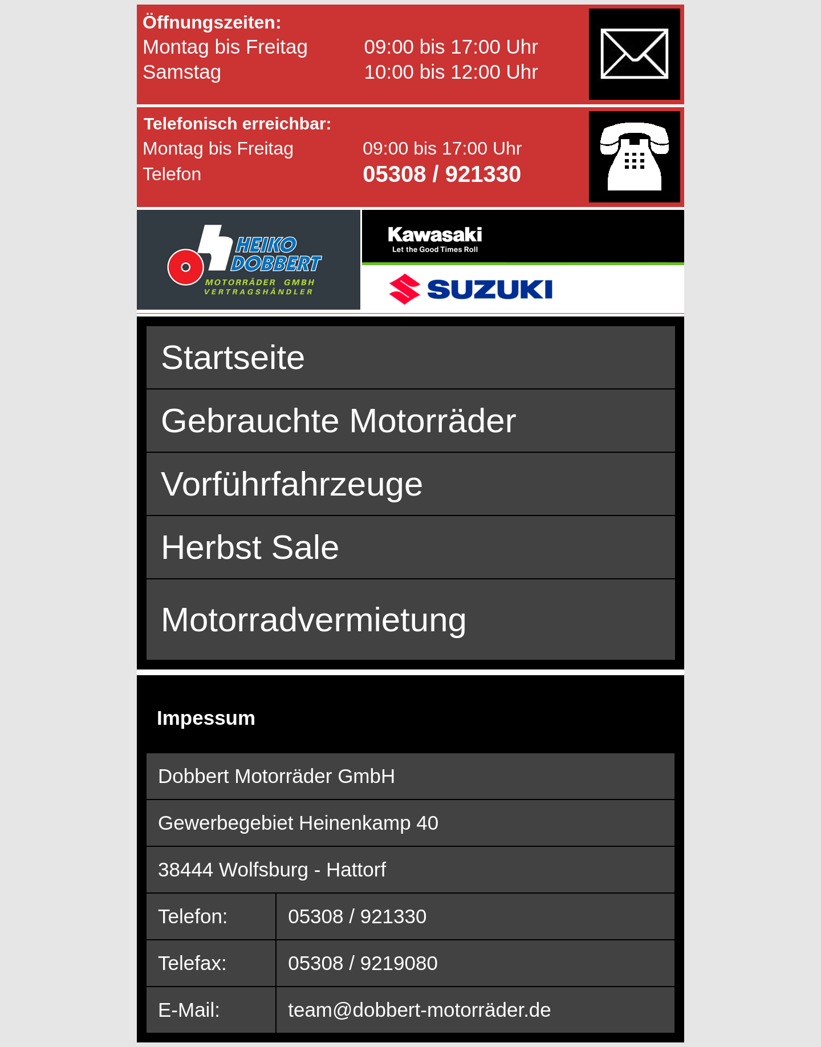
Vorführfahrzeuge (292, 484)
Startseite (233, 357)
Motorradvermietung (314, 619)
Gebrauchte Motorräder (339, 420)
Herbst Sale (250, 547)
